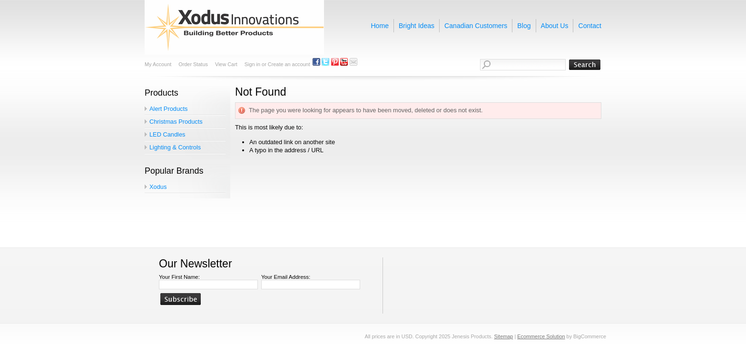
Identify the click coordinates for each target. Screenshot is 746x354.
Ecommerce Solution (541, 336)
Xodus (158, 186)
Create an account (289, 64)
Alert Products (168, 108)
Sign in (252, 64)
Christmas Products (176, 121)
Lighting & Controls (175, 147)
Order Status (193, 64)
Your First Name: (179, 277)
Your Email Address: (285, 277)
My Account (158, 64)
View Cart (226, 64)
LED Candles (167, 134)
